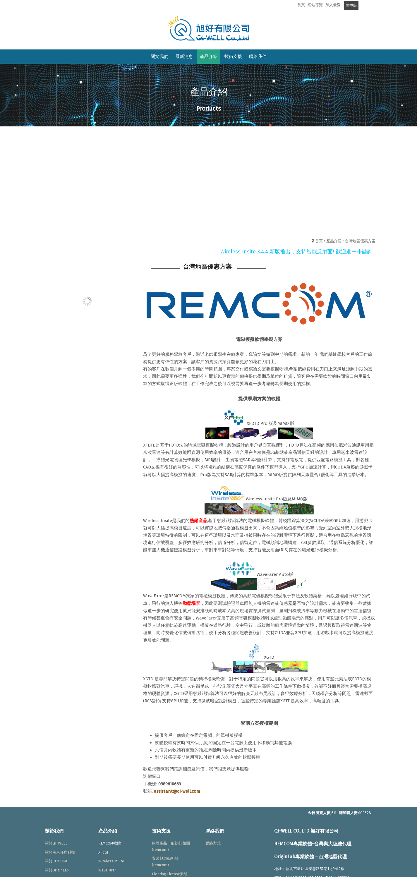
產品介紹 (334, 241)
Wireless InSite (111, 861)
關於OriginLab (57, 870)
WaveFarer (107, 870)
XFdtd (103, 852)
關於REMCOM (56, 861)
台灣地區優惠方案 (360, 241)
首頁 (319, 241)
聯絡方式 (213, 843)
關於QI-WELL (56, 843)
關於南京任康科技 (60, 852)
